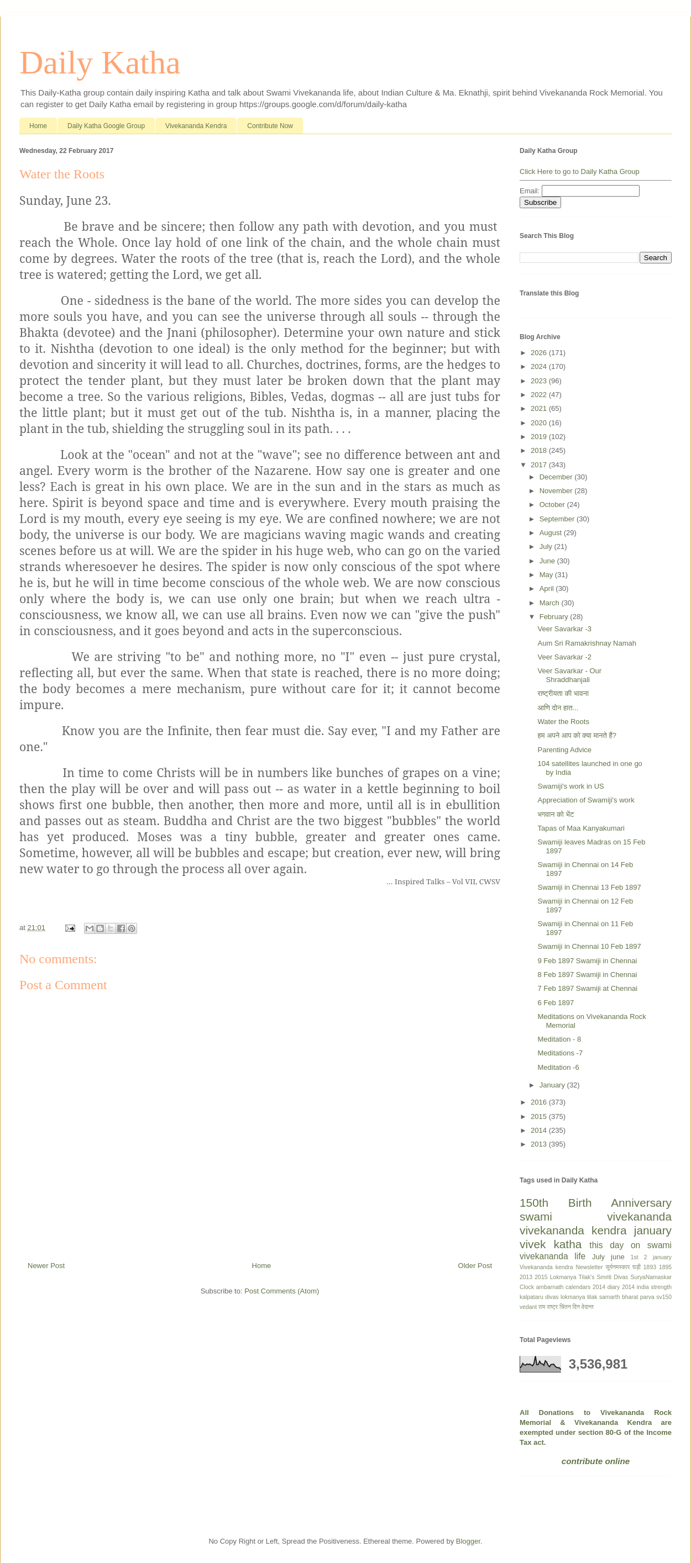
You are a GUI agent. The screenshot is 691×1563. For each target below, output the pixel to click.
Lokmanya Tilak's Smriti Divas (589, 1277)
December (557, 477)
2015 (540, 1116)
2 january (658, 1257)
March (551, 603)
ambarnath (550, 1287)
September (558, 519)
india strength (654, 1287)
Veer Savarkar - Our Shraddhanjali (569, 675)
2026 (540, 352)
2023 (540, 381)
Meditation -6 (558, 1067)
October (553, 504)
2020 (540, 423)
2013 (540, 1144)
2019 (540, 436)
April (548, 588)
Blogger (468, 1541)
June (548, 561)
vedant (528, 1307)
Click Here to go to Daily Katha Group (580, 171)
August (552, 533)
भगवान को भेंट (555, 814)
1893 (649, 1267)
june (618, 1257)
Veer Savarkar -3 (564, 629)
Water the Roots (563, 721)
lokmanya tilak (579, 1297)
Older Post (475, 1265)
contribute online (596, 1461)
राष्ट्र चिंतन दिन (563, 1307)
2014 (540, 1130)
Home (38, 126)
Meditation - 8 (559, 1039)
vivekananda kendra (573, 1230)
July (547, 546)
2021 (540, 408)
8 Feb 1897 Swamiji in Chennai (587, 974)
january (653, 1230)
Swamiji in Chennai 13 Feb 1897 (589, 887)
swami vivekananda (596, 1216)
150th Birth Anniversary (596, 1202)
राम (541, 1307)
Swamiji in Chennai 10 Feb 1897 (589, 946)
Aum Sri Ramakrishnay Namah (586, 643)
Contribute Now (270, 126)
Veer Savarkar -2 (564, 657)
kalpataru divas (539, 1297)
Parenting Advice (564, 750)
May (547, 575)
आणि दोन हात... (557, 708)
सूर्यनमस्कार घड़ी (623, 1267)
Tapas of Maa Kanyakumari (581, 828)
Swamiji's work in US (570, 786)
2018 (540, 450)
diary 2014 (621, 1287)
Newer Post (46, 1265)
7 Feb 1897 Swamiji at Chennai (587, 988)
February (555, 616)
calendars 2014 (585, 1287)
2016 (540, 1102)
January (553, 1085)
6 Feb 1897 (555, 1003)
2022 (540, 394)
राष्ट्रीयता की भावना (562, 693)
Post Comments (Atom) (281, 1291)
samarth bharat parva (627, 1297)
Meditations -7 (560, 1053)
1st (634, 1257)
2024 (540, 366)
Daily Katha (100, 62)
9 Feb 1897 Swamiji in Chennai (587, 961)
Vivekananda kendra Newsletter (561, 1267)
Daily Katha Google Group (106, 126)
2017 (540, 465)
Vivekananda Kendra (196, 126)
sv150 (664, 1297)
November (557, 491)
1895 (665, 1267)
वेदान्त (588, 1307)
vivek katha (551, 1244)
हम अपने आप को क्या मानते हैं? (576, 735)
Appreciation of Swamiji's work (585, 800)
